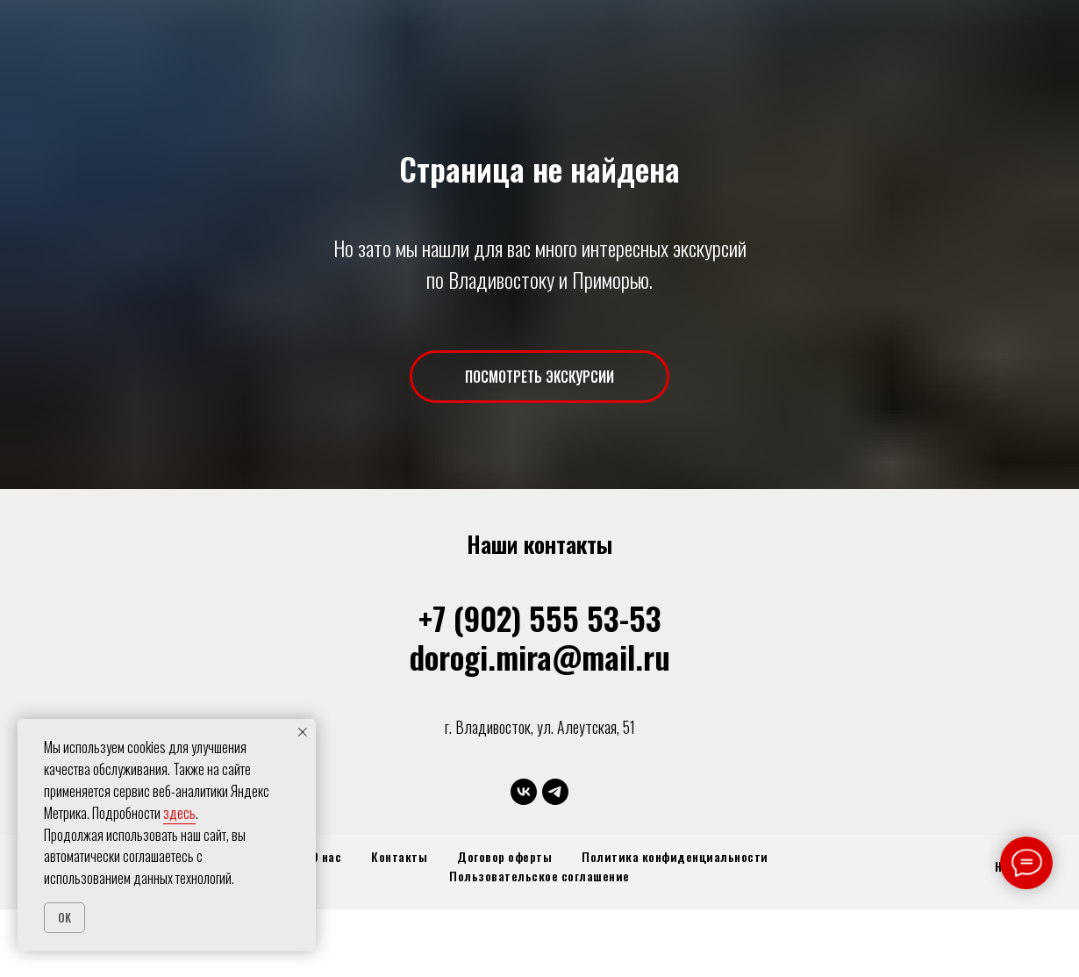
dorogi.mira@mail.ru (539, 656)
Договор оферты (504, 856)
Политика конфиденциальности (675, 856)
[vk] (524, 792)
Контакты (399, 856)
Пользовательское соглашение (539, 875)
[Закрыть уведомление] (302, 732)
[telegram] (555, 792)
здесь (179, 812)
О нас (326, 856)
